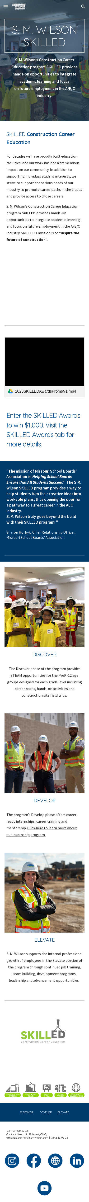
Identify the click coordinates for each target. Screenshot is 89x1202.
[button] (5, 6)
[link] (45, 367)
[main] (45, 36)
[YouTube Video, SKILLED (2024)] (45, 285)
